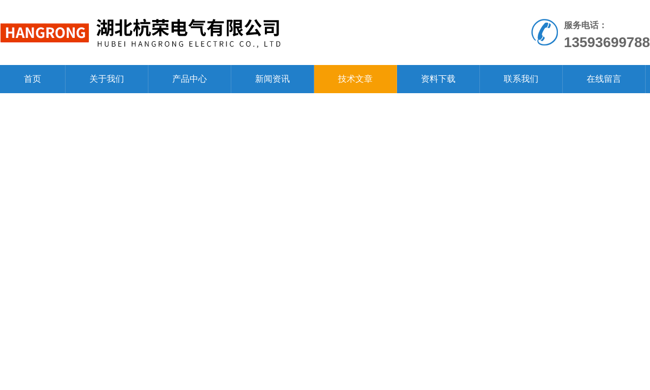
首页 (32, 78)
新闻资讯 (272, 78)
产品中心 (189, 78)
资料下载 (438, 78)
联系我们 (521, 78)
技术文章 (355, 78)
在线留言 (604, 78)
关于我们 (106, 78)
